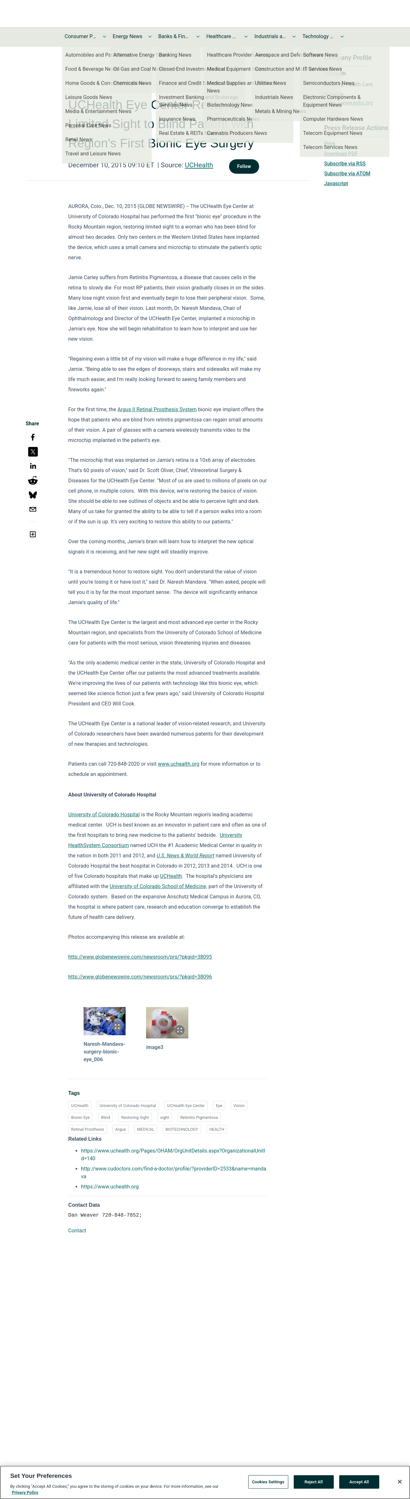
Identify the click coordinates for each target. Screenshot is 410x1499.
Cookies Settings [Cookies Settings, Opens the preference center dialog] (268, 1483)
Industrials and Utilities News (270, 36)
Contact (77, 1231)
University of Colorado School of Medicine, (158, 886)
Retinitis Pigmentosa (199, 1117)
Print (329, 144)
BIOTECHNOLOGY (182, 1129)
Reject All (314, 1483)
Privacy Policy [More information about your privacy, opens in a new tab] (25, 1494)
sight (164, 1117)
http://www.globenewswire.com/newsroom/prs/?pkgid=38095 (140, 957)
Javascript (336, 183)
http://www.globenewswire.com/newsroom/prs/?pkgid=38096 (140, 977)
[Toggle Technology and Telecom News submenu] (342, 36)
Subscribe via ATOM (347, 174)
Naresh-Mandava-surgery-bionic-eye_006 (104, 1051)
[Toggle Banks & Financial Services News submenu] (198, 36)
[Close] (400, 1483)
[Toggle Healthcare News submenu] (246, 36)
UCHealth (199, 165)
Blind (105, 1117)
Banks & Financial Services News (174, 36)
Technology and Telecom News (318, 36)
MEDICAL (145, 1129)
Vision (239, 1105)
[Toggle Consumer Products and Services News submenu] (104, 36)
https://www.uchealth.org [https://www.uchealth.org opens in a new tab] (110, 1187)
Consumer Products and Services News (81, 36)
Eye (219, 1105)
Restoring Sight (135, 1117)
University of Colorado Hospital (104, 815)
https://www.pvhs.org (348, 103)
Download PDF (341, 154)
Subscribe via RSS (345, 164)
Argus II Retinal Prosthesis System (157, 409)
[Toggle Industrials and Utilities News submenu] (294, 36)
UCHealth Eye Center (186, 1105)
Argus (120, 1129)
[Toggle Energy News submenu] (150, 36)
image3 (154, 1047)
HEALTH (216, 1129)
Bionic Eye (80, 1117)
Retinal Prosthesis (87, 1129)
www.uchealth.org (179, 764)
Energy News (127, 36)
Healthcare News (222, 36)
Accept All (359, 1483)
